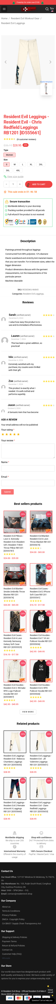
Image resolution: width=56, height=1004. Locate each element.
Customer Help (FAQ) (12, 954)
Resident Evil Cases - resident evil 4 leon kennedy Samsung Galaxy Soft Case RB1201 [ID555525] (13, 641)
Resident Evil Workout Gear (25, 18)
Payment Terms (9, 941)
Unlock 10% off (50, 991)
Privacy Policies (9, 915)
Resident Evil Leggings (13, 23)
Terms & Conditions (11, 911)
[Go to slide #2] (36, 104)
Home (4, 18)
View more (28, 712)
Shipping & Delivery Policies (14, 937)
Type (6, 150)
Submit (7, 492)
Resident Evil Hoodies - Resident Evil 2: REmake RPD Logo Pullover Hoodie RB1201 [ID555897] (14, 691)
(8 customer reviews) (26, 139)
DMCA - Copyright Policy (13, 919)
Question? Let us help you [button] (42, 1000)
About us (6, 907)
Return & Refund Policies (13, 945)
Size (6, 159)
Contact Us (7, 950)
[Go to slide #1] (20, 104)
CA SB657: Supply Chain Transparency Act (21, 923)
